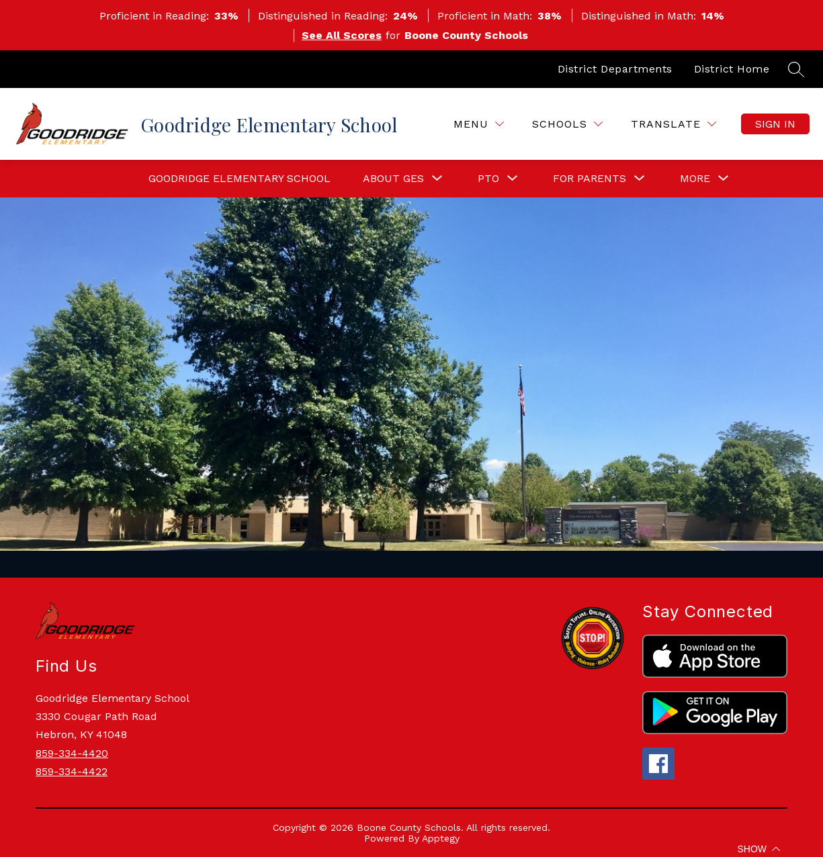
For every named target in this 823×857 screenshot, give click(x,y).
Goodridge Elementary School (239, 178)
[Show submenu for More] (695, 179)
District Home (732, 68)
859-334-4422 (71, 771)
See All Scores (342, 35)
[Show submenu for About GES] (393, 179)
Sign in (775, 124)
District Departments (615, 68)
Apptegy (441, 838)
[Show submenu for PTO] (488, 179)
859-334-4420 (72, 753)
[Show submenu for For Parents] (589, 179)
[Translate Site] (673, 124)
